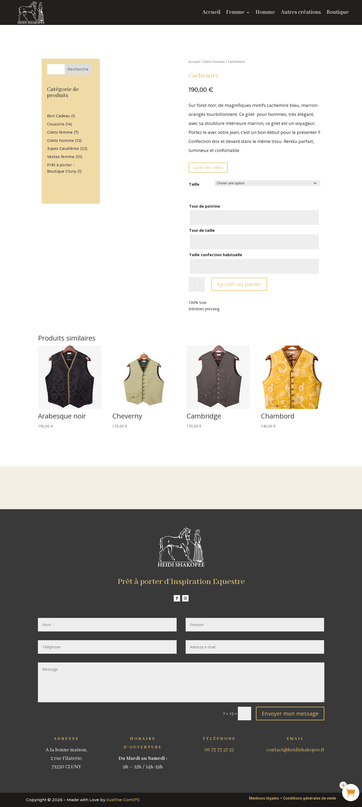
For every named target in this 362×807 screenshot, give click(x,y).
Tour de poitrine (204, 206)
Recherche (78, 69)
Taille (194, 184)
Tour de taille (202, 230)
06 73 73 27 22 (219, 750)
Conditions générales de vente (309, 798)
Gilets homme (214, 61)
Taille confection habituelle (215, 254)
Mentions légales (264, 798)
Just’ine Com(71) (123, 799)
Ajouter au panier (239, 284)
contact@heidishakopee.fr (296, 750)
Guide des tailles (208, 167)
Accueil (194, 61)
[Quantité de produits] (196, 284)
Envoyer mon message (290, 713)
